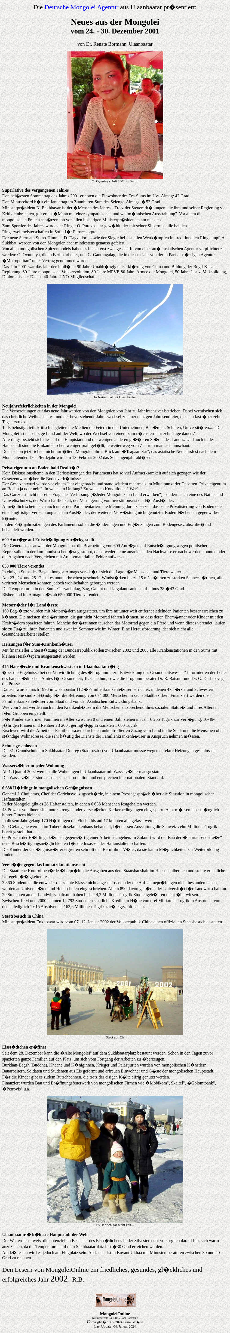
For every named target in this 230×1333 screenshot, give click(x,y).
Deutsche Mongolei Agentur (81, 7)
